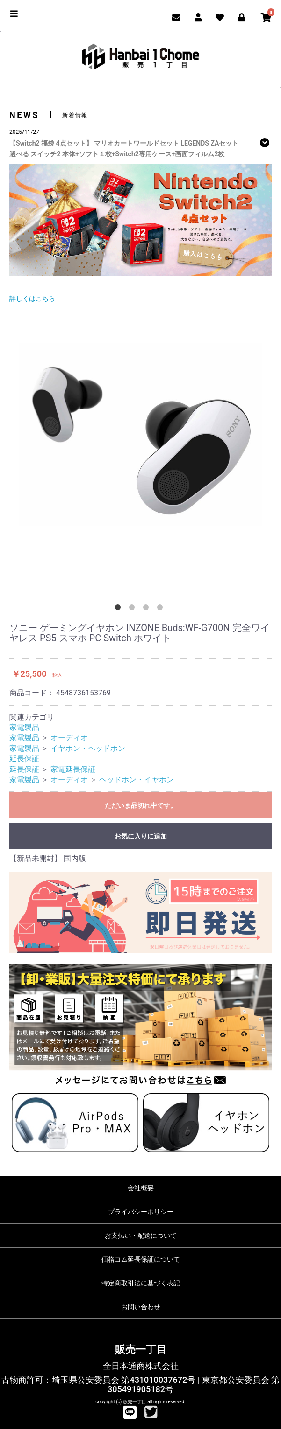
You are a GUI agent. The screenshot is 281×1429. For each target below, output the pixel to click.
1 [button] (119, 609)
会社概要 (141, 1188)
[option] (140, 434)
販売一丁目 (140, 1349)
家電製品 (24, 727)
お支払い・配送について (141, 1235)
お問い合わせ (140, 1307)
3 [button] (147, 609)
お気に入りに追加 (141, 836)
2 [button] (133, 609)
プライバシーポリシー (140, 1211)
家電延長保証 (72, 769)
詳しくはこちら (32, 298)
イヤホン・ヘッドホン (87, 748)
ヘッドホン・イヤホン (136, 779)
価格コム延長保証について (140, 1259)
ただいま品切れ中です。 (141, 805)
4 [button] (161, 609)
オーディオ (69, 737)
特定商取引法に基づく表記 (140, 1283)
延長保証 (24, 758)
